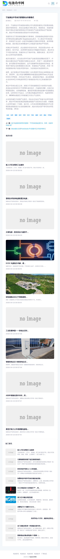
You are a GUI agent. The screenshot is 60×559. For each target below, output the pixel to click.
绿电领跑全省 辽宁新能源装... (16, 297)
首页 (3, 10)
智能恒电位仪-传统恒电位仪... (17, 362)
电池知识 (9, 10)
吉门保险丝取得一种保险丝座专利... (29, 526)
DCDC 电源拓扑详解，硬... (16, 263)
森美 (37, 115)
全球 (12, 115)
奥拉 (45, 115)
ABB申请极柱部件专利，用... (16, 395)
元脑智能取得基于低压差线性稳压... (29, 459)
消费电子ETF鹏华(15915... (26, 507)
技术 (20, 115)
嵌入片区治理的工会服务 (15, 165)
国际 (16, 115)
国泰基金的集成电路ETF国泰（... (28, 535)
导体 (32, 115)
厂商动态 (44, 554)
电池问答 (30, 554)
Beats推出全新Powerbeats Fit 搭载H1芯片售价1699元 (28, 129)
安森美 (8, 118)
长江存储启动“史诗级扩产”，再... (28, 488)
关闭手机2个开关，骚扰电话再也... (43, 518)
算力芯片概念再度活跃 (25, 497)
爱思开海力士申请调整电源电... (17, 429)
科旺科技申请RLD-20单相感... (27, 469)
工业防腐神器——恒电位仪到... (17, 331)
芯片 (28, 115)
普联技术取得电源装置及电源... (17, 198)
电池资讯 (16, 554)
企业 (8, 115)
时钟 (24, 115)
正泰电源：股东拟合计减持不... (17, 232)
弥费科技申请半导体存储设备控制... (29, 478)
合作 (41, 115)
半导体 (49, 115)
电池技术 (37, 554)
